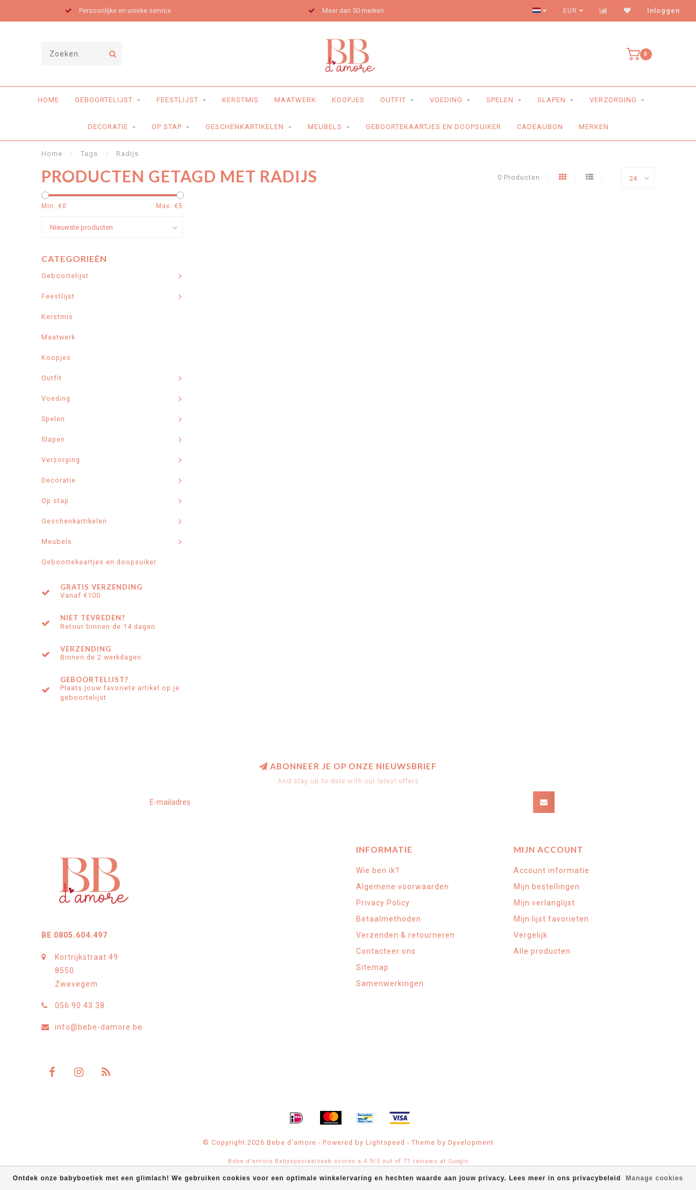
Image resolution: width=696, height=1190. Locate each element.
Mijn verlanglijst (544, 902)
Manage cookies (655, 1178)
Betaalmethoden (388, 919)
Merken (594, 127)
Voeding (446, 100)
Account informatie (552, 870)
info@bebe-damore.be (99, 1027)
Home (48, 100)
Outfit (393, 100)
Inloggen (663, 11)
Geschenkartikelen (244, 127)
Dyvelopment (471, 1142)
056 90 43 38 (80, 1005)
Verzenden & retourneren (405, 935)
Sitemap (372, 967)
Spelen (500, 100)
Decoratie (108, 127)
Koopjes (348, 100)
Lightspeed (385, 1142)
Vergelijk (531, 935)
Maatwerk (295, 100)
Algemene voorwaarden (402, 886)
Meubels (325, 127)
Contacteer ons (386, 951)
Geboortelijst (104, 100)
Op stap (167, 127)
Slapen (551, 100)
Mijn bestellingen (547, 886)
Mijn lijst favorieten (551, 919)
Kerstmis (240, 100)
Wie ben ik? (378, 870)
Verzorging (613, 100)
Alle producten (542, 951)
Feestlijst (177, 100)
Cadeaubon (540, 127)
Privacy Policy (383, 902)
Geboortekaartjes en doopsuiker (433, 127)
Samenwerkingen (390, 983)
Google (458, 1161)
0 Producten (519, 177)
